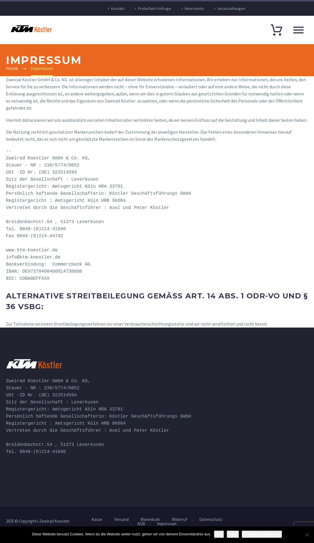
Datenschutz (210, 520)
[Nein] (307, 535)
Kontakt (117, 8)
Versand (121, 520)
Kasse (97, 520)
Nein (233, 534)
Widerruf (179, 520)
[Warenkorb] (276, 30)
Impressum (167, 524)
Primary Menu (298, 30)
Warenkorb (150, 520)
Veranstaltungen (231, 8)
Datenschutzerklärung (262, 534)
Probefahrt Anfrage (154, 8)
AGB (141, 524)
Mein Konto (194, 8)
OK (219, 534)
